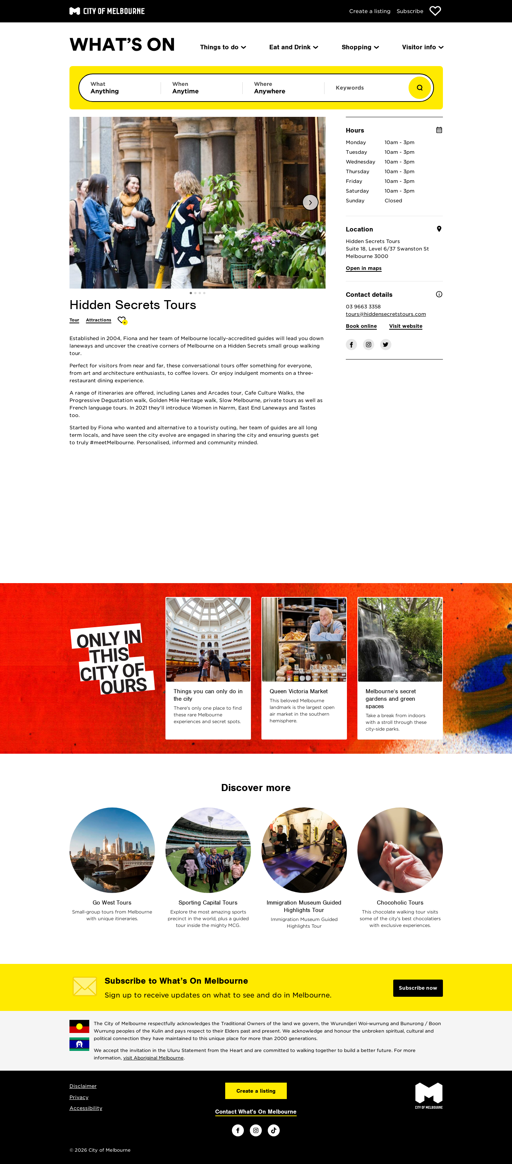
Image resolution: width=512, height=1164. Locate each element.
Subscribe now (418, 988)
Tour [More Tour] (74, 320)
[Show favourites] (435, 11)
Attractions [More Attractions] (98, 320)
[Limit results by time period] (201, 88)
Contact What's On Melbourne (256, 1111)
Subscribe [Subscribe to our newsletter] (410, 11)
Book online (361, 326)
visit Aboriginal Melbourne (153, 1058)
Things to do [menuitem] (222, 47)
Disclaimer (83, 1086)
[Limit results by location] (283, 88)
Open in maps (364, 268)
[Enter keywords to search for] (365, 91)
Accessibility (85, 1108)
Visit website (405, 326)
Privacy (79, 1097)
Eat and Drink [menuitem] (293, 47)
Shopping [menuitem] (360, 47)
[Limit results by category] (120, 88)
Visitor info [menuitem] (422, 47)
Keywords (350, 88)
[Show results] (420, 88)
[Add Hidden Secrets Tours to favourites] (123, 321)
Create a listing (370, 11)
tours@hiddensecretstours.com (386, 314)
